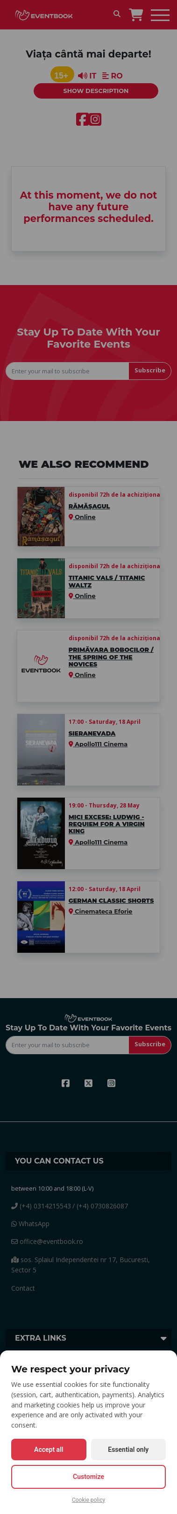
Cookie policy (88, 1500)
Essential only (128, 1449)
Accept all (48, 1449)
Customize (88, 1476)
